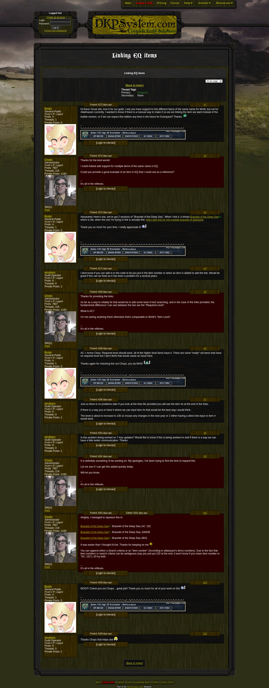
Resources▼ (224, 3)
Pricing (161, 3)
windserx (50, 272)
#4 (205, 268)
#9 (205, 456)
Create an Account (55, 17)
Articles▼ (204, 3)
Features (120, 682)
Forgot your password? (55, 30)
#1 (205, 104)
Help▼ (188, 3)
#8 (205, 433)
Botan (48, 108)
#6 (205, 348)
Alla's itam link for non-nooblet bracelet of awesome (174, 219)
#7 (205, 399)
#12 (205, 633)
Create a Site (144, 3)
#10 (205, 513)
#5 (205, 292)
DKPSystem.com (135, 687)
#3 (205, 212)
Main (128, 3)
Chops (48, 159)
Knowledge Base (142, 682)
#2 (205, 156)
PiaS (47, 209)
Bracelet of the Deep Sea (204, 216)
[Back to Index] (134, 85)
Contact (155, 682)
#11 (205, 582)
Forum (175, 3)
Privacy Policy (166, 682)
